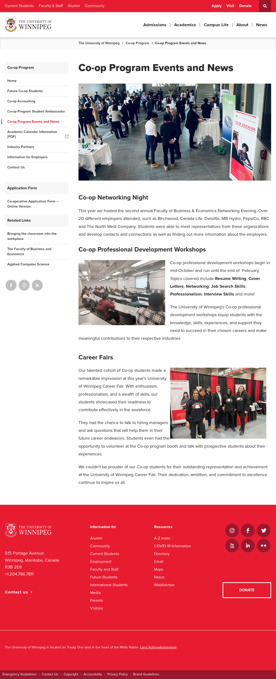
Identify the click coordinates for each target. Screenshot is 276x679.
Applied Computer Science (28, 264)
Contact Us (16, 167)
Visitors (96, 608)
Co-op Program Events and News (33, 122)
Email (158, 561)
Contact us (16, 592)
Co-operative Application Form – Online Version (33, 204)
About (242, 24)
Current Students (19, 5)
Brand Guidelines (146, 674)
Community (94, 5)
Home (12, 81)
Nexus (159, 577)
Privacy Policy (117, 674)
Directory (162, 553)
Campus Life (216, 24)
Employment (101, 561)
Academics (185, 24)
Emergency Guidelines (19, 674)
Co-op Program (137, 43)
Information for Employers (27, 157)
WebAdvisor (164, 585)
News (261, 24)
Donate (245, 5)
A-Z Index (162, 538)
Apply (217, 5)
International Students (109, 585)
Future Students (103, 577)
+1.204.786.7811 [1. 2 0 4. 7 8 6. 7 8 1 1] (19, 574)
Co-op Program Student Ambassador (36, 111)
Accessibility (93, 674)
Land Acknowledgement (158, 647)
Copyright (71, 674)
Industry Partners (20, 147)
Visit (230, 5)
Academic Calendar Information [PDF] (32, 134)
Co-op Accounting (21, 101)
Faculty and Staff (104, 569)
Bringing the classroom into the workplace (32, 236)
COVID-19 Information (172, 546)
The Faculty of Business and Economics (29, 251)
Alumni (74, 5)
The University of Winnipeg (99, 43)
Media (95, 592)
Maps (158, 569)
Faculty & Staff (51, 5)
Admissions (154, 24)
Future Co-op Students (25, 91)
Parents (96, 600)
